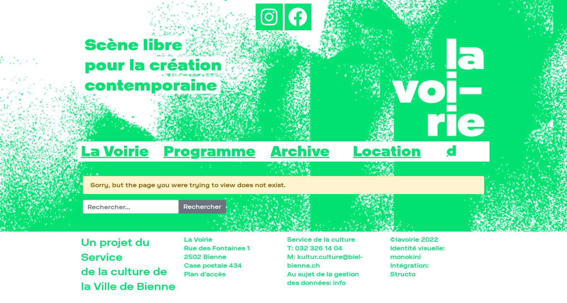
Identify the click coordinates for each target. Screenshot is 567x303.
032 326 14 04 (318, 248)
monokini (405, 256)
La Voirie (115, 151)
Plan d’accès (205, 274)
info (339, 282)
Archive (299, 151)
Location (387, 151)
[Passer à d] (451, 150)
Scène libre (133, 44)
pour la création (153, 65)
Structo (402, 274)
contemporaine (151, 85)
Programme (209, 151)
